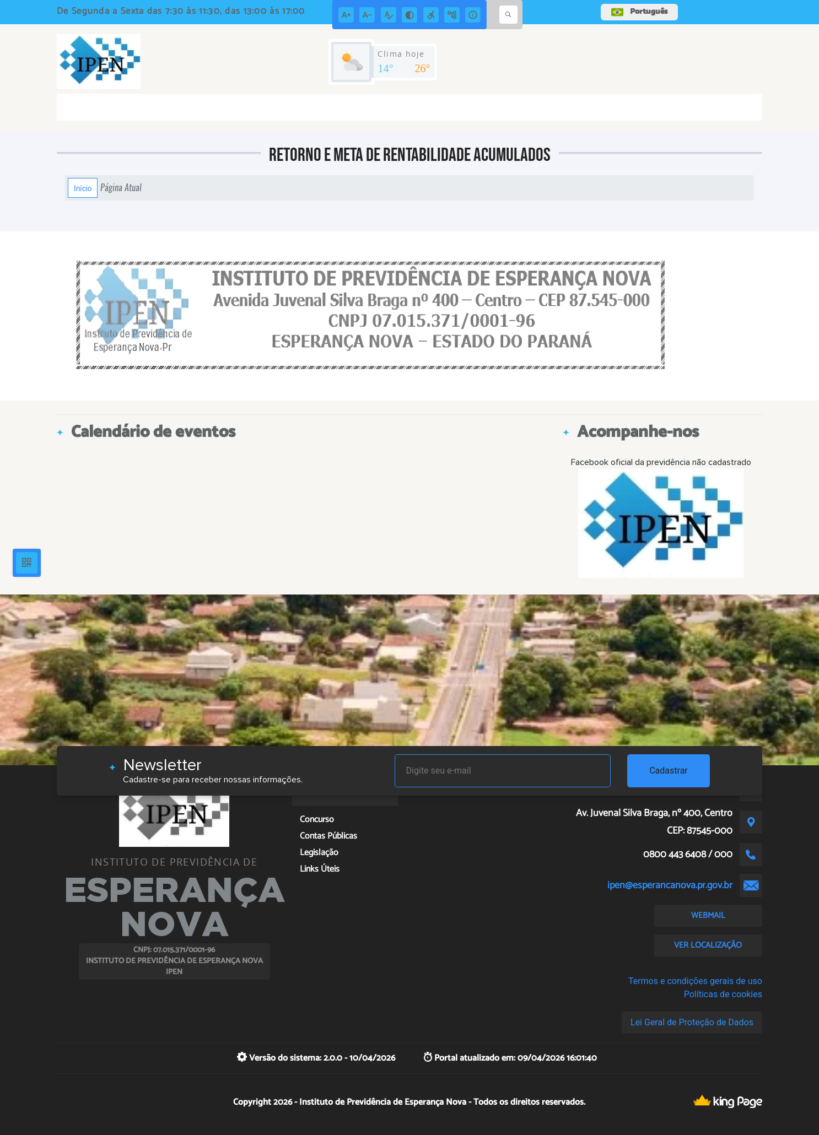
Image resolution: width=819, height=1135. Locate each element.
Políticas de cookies (723, 994)
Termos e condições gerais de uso (695, 981)
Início (82, 187)
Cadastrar (668, 770)
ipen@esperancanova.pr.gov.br (669, 885)
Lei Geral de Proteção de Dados (692, 1022)
